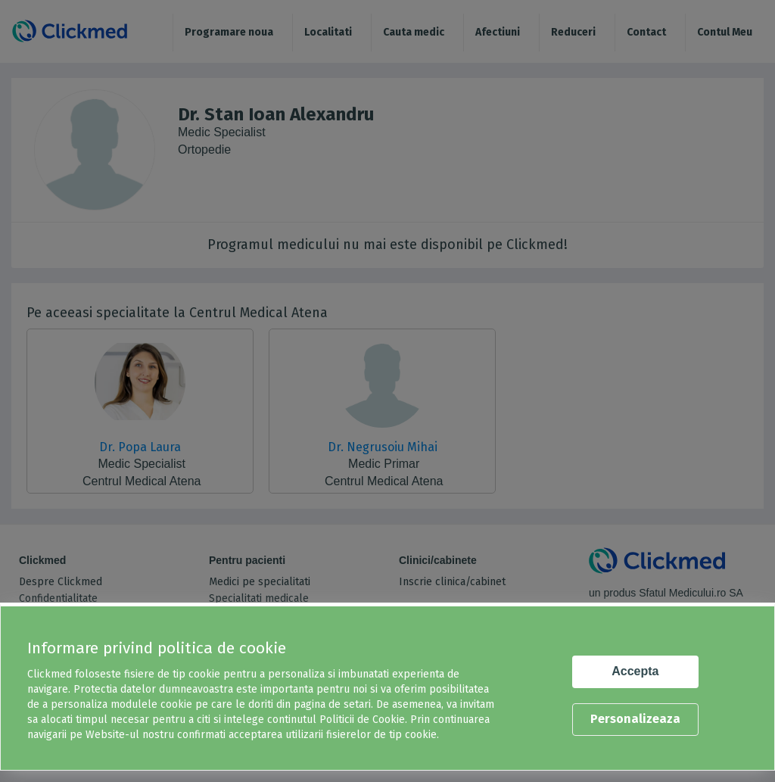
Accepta (635, 671)
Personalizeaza (635, 719)
